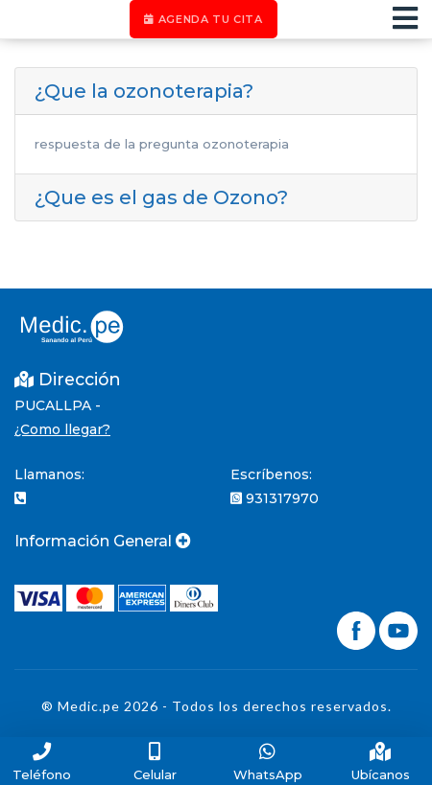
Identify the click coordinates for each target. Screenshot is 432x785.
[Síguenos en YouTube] (398, 628)
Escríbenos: (271, 474)
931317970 (274, 498)
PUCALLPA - (57, 405)
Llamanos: (49, 474)
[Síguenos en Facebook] (358, 628)
